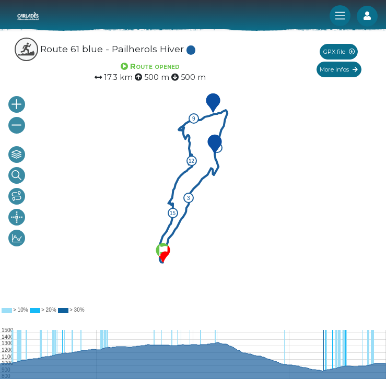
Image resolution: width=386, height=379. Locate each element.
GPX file (339, 51)
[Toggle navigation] (340, 15)
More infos (339, 69)
